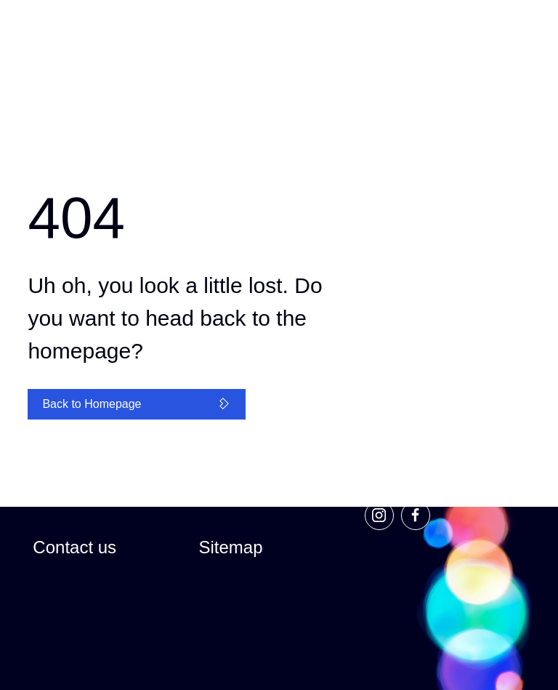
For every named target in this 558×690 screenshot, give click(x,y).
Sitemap (230, 547)
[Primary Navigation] (512, 37)
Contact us (74, 547)
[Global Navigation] (217, 38)
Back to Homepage (136, 404)
